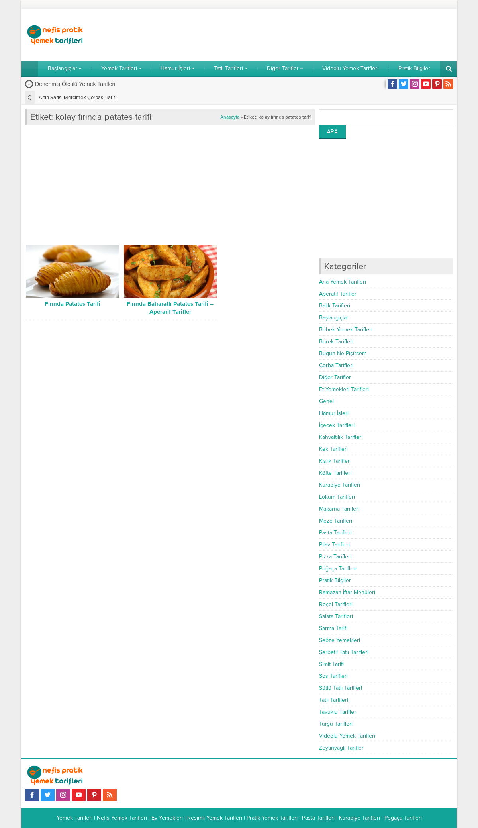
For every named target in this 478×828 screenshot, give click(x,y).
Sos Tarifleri (333, 676)
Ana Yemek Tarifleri (342, 281)
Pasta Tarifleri (335, 532)
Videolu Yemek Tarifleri (347, 735)
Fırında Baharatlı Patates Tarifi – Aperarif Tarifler (170, 307)
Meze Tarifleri (335, 520)
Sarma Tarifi (333, 628)
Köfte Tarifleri (335, 473)
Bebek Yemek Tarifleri (345, 329)
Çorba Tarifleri (336, 365)
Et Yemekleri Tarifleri (344, 389)
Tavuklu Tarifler (337, 712)
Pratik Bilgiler (335, 580)
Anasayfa (229, 117)
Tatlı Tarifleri (333, 700)
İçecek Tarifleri (337, 425)
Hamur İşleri (334, 413)
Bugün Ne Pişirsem (342, 353)
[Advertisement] (308, 35)
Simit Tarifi (331, 664)
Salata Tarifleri (336, 616)
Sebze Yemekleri (339, 640)
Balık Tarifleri (334, 305)
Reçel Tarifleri (336, 604)
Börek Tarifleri (336, 341)
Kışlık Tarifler (334, 461)
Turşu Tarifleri (336, 723)
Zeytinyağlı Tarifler (341, 747)
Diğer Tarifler (335, 377)
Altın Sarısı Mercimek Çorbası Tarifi (77, 97)
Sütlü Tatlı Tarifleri (340, 688)
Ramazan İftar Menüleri (347, 592)
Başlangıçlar (334, 317)
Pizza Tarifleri (335, 556)
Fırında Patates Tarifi (72, 303)
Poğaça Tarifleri (338, 568)
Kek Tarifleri (333, 449)
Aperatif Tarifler (338, 293)
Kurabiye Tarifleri (339, 485)
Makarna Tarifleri (339, 508)
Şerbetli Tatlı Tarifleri (343, 652)
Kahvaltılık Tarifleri (340, 437)
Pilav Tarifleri (334, 544)
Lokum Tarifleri (337, 496)
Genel (326, 401)
